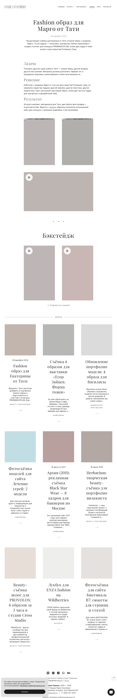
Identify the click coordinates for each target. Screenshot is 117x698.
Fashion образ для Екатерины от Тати (20, 377)
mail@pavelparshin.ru (49, 696)
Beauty (60, 684)
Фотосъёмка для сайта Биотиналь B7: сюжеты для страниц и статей (96, 601)
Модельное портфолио (97, 410)
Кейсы (92, 7)
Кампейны (58, 419)
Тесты (66, 684)
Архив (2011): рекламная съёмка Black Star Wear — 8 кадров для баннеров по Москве (58, 494)
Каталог (58, 627)
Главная (61, 7)
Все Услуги (51, 681)
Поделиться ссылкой (60, 308)
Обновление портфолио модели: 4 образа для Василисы (96, 375)
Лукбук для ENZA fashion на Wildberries (58, 596)
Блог (99, 7)
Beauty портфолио (20, 408)
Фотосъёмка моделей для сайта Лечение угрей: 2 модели (20, 484)
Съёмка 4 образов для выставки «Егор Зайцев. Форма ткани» (58, 380)
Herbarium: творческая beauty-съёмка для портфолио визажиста (96, 489)
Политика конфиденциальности (32, 686)
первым (52, 107)
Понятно (24, 692)
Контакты (107, 7)
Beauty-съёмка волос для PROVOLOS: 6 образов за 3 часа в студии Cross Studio (20, 606)
